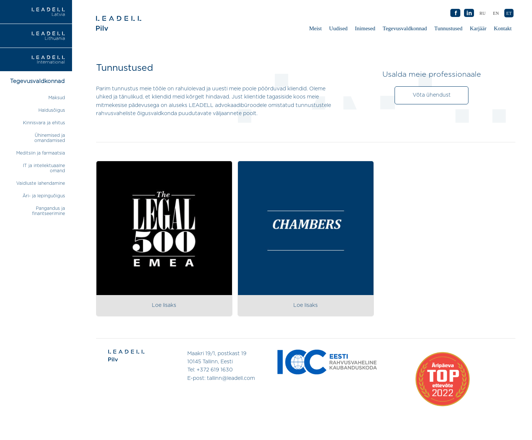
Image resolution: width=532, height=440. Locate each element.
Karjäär (478, 28)
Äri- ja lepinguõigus (44, 196)
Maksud (56, 98)
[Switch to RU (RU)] (483, 13)
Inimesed (365, 28)
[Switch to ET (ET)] (509, 13)
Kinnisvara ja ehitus (44, 123)
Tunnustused (449, 30)
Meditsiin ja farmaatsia (40, 153)
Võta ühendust (432, 95)
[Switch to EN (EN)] (496, 13)
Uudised (338, 28)
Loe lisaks (164, 305)
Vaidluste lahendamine (40, 183)
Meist (315, 28)
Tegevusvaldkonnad (405, 28)
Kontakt (503, 28)
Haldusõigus (51, 110)
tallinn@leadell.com (231, 378)
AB (469, 13)
